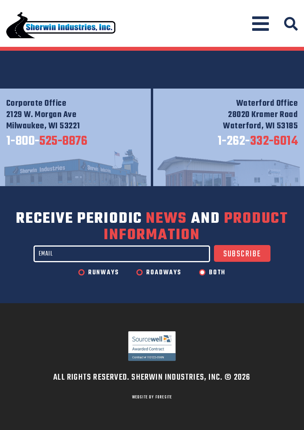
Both (217, 272)
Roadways (163, 272)
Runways (103, 272)
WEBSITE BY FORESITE (152, 397)
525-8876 (47, 142)
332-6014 (257, 142)
